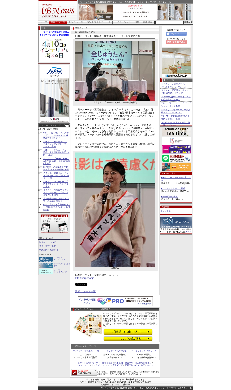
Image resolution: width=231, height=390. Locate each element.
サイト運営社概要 (47, 246)
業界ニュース (58, 22)
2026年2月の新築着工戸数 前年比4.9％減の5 (175, 124)
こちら (188, 232)
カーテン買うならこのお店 (114, 351)
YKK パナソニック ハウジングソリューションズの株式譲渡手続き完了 (56, 135)
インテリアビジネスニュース (85, 351)
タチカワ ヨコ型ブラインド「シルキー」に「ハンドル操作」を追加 (55, 192)
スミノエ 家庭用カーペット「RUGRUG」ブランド (174, 91)
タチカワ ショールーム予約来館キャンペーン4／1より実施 (55, 184)
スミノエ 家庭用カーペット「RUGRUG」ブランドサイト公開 (56, 175)
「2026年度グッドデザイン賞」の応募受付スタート (56, 199)
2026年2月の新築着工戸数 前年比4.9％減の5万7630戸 (56, 168)
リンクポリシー (98, 365)
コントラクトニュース (99, 22)
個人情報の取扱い (143, 363)
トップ (43, 22)
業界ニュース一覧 (85, 291)
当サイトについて (47, 242)
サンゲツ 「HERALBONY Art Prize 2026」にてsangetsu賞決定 (56, 161)
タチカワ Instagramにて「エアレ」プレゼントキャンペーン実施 (55, 144)
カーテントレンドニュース (143, 351)
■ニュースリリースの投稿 (173, 188)
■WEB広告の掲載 (169, 196)
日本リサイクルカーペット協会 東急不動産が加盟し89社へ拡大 (56, 152)
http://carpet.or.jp (84, 278)
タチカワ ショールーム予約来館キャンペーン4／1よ (175, 111)
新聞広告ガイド (132, 365)
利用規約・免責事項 (48, 250)
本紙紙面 (148, 22)
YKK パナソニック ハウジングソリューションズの (176, 104)
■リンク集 (166, 211)
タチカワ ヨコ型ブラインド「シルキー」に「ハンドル (174, 85)
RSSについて (83, 365)
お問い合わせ (147, 365)
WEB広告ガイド (115, 365)
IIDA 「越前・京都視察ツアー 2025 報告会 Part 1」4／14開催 (56, 207)
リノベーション (122, 22)
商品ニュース (76, 22)
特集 (137, 22)
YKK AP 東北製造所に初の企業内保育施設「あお (175, 117)
